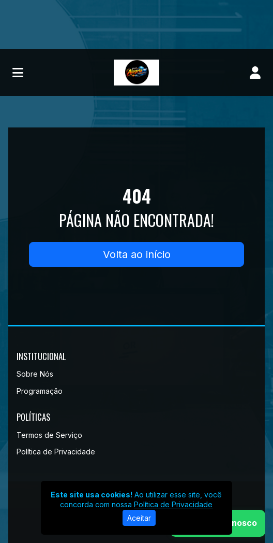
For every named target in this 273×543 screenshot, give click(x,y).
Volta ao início (137, 254)
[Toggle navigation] (17, 72)
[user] (255, 72)
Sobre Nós (35, 373)
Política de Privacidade (56, 451)
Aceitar (139, 517)
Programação (40, 391)
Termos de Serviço (49, 435)
